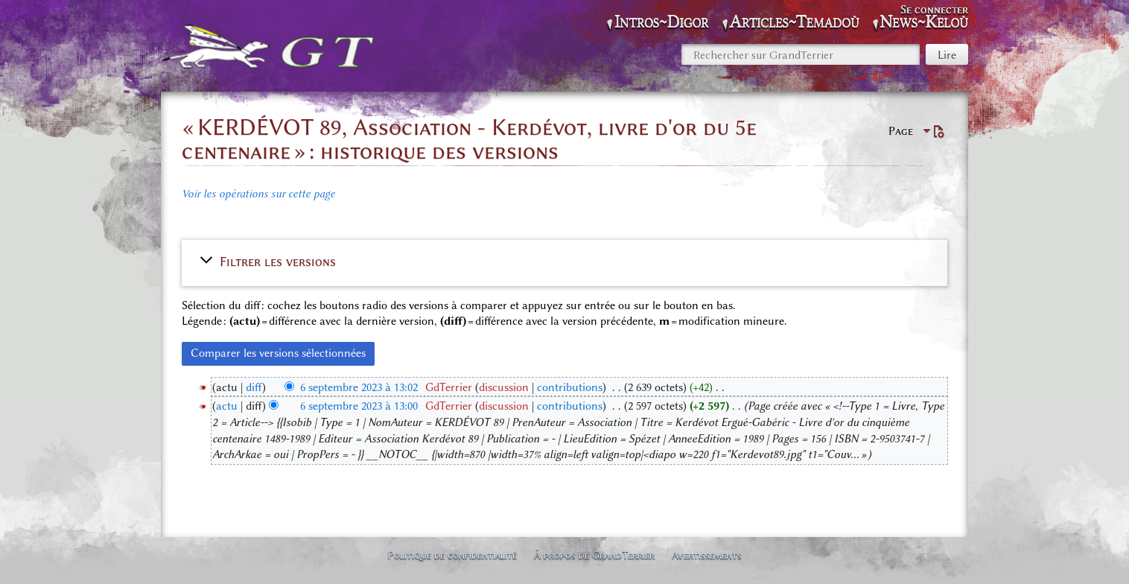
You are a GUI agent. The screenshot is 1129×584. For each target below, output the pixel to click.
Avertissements (707, 555)
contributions (569, 387)
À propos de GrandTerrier (594, 555)
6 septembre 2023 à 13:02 (359, 387)
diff (254, 387)
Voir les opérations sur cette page (258, 193)
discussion (504, 387)
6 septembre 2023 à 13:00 (359, 406)
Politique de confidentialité (452, 555)
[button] (564, 261)
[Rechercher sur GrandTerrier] (800, 54)
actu (227, 406)
